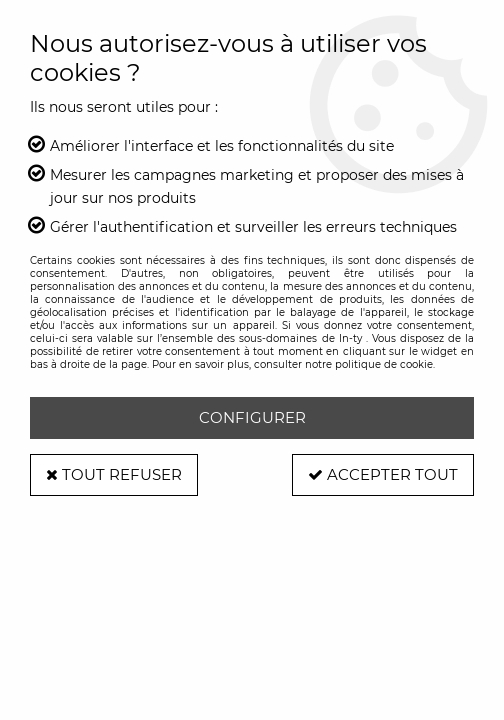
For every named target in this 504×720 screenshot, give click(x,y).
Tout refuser (114, 474)
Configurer (252, 417)
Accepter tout (383, 474)
